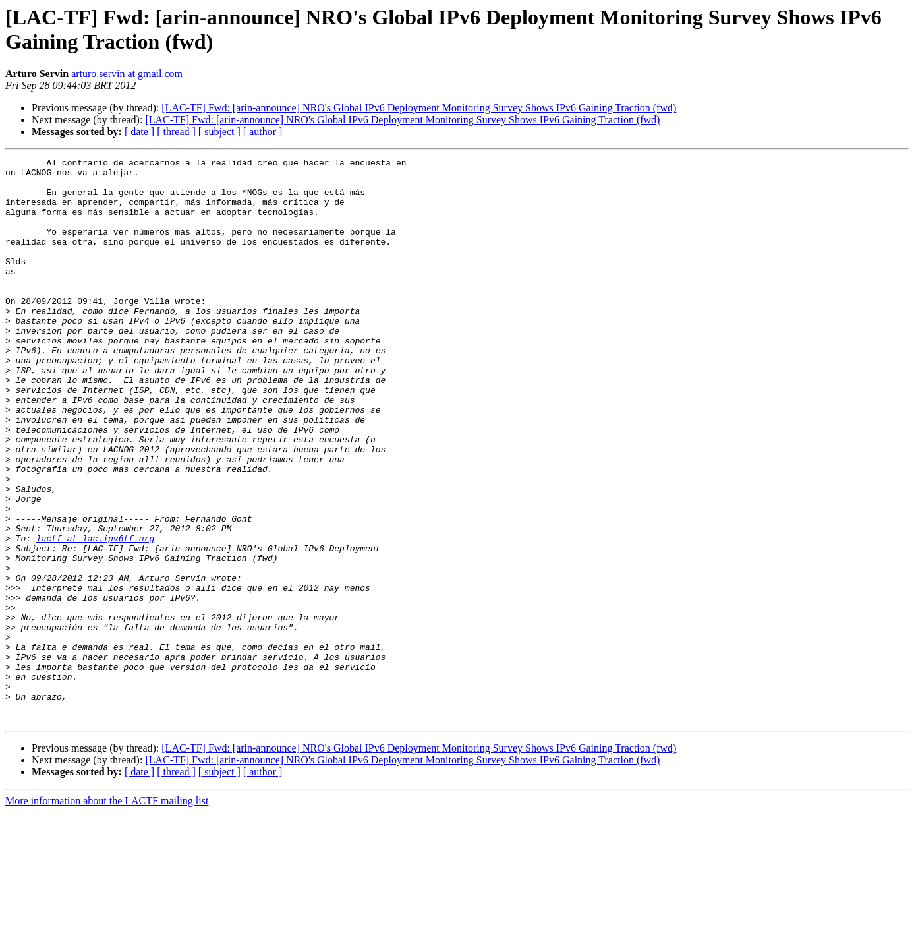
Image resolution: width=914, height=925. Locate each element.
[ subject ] (219, 131)
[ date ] (139, 131)
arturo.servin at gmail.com (127, 73)
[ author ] (263, 131)
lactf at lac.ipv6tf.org (95, 615)
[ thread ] (176, 131)
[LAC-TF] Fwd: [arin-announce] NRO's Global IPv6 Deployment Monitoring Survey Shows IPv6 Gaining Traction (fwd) (418, 107)
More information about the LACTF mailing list (106, 913)
